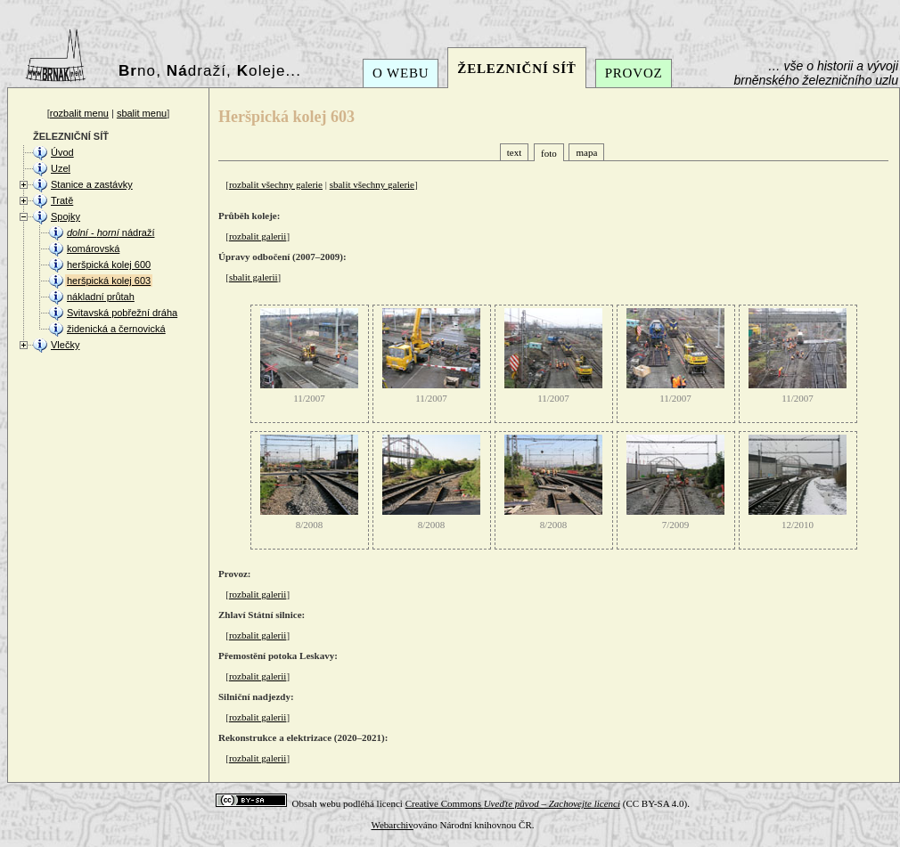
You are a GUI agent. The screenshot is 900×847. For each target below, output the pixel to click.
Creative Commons (512, 803)
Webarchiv (392, 824)
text (514, 152)
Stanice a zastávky (92, 184)
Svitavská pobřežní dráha (122, 312)
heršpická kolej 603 (109, 280)
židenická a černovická (116, 328)
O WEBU (400, 73)
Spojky (65, 216)
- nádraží (110, 232)
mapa (586, 152)
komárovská (93, 248)
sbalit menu (142, 113)
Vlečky (65, 344)
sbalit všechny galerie (372, 184)
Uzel (60, 168)
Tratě (62, 200)
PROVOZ (634, 73)
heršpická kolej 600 (109, 264)
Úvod (62, 152)
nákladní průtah (101, 296)
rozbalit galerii (257, 236)
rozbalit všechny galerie (276, 184)
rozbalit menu (79, 113)
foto (549, 153)
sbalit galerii (253, 277)
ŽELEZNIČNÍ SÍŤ (516, 68)
